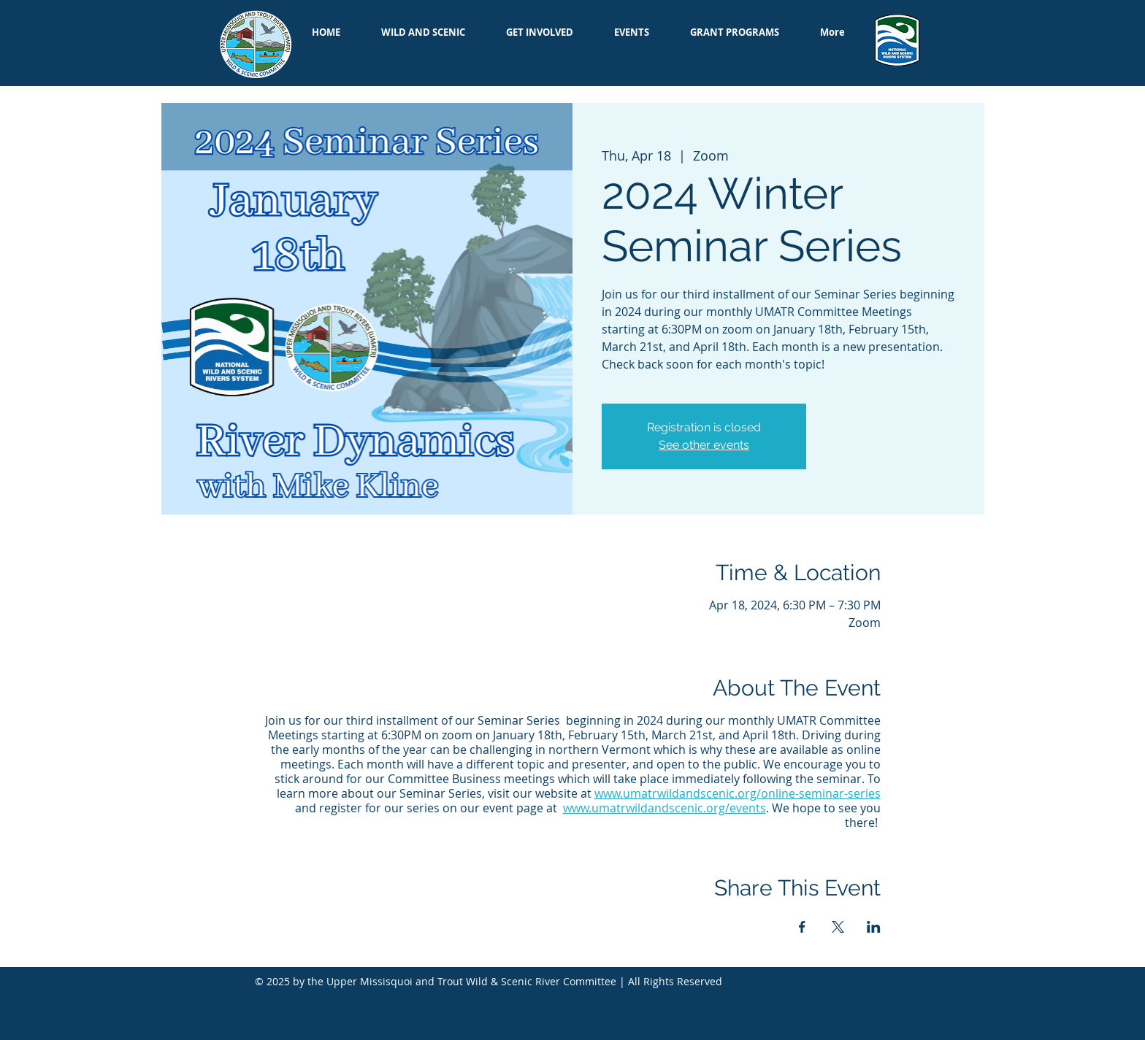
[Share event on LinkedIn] (874, 927)
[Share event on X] (838, 927)
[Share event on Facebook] (802, 927)
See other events (704, 445)
